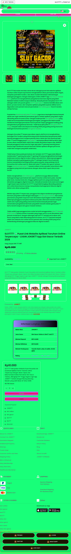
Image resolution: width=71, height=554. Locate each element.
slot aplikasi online (52, 119)
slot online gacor (45, 107)
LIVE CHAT (35, 548)
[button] (64, 25)
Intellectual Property (7, 444)
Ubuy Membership (6, 463)
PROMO (18, 535)
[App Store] (42, 510)
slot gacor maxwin (34, 129)
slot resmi (3, 525)
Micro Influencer (5, 460)
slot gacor (3, 509)
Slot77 (2, 516)
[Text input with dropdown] (30, 11)
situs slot (3, 519)
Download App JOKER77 (45, 434)
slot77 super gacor (37, 103)
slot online (3, 506)
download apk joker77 (20, 166)
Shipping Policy (5, 457)
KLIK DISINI (36, 314)
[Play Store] (54, 510)
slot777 (2, 512)
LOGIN (18, 14)
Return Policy (41, 444)
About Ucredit (42, 453)
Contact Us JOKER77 (7, 437)
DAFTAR (53, 14)
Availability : (9, 259)
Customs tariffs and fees (9, 453)
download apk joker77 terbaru (26, 114)
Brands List (40, 437)
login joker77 (31, 140)
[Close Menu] (2, 8)
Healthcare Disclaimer (8, 470)
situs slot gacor (5, 529)
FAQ (38, 450)
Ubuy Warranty (5, 467)
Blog (38, 447)
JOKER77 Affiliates (43, 457)
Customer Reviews (43, 440)
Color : (9, 264)
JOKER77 (8, 230)
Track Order (4, 450)
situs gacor (4, 522)
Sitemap (3, 447)
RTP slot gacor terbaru (47, 196)
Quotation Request (6, 440)
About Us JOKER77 (6, 434)
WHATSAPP (52, 542)
